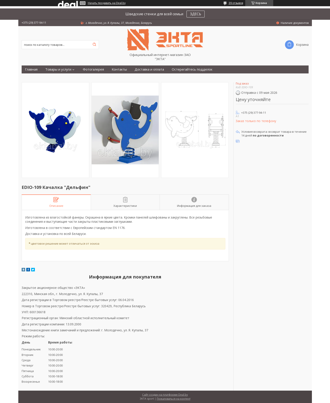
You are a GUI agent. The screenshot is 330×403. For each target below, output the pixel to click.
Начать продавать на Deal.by (107, 3)
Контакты (119, 69)
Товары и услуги (58, 69)
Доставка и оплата (149, 69)
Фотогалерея (93, 69)
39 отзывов (236, 3)
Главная (31, 69)
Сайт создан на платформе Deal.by (165, 395)
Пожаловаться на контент (173, 399)
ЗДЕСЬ (195, 14)
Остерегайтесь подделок (192, 69)
